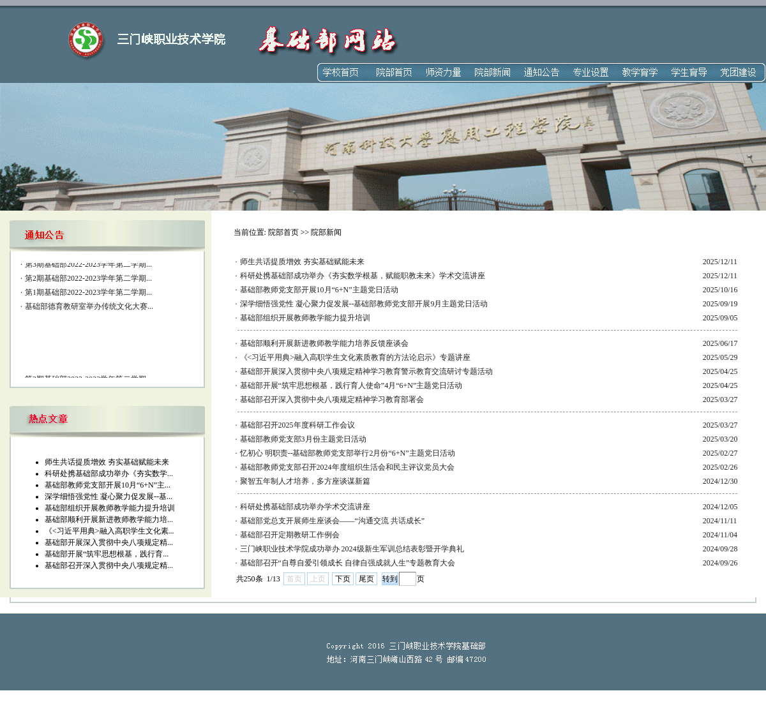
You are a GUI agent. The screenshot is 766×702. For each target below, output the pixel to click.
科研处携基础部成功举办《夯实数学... (109, 473)
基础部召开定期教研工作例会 (290, 534)
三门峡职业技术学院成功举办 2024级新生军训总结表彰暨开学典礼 (352, 548)
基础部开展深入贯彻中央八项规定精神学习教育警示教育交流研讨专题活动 (366, 371)
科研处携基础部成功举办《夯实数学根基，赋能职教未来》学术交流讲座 (362, 275)
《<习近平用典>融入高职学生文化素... (109, 530)
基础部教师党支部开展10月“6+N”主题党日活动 (319, 289)
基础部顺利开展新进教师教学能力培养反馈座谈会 (324, 343)
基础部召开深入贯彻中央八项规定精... (109, 565)
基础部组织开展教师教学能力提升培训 (110, 508)
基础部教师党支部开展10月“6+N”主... (107, 485)
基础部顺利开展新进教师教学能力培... (109, 519)
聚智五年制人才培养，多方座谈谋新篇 (305, 481)
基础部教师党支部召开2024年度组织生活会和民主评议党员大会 (347, 467)
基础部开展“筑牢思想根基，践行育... (107, 553)
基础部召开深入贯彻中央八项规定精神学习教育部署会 (332, 399)
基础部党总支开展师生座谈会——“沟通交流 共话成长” (332, 520)
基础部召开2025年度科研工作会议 (297, 425)
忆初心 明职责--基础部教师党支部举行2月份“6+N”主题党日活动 (347, 453)
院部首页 (283, 232)
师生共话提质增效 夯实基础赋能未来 (107, 462)
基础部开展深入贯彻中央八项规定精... (109, 542)
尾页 (366, 578)
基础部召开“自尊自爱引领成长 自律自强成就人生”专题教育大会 (348, 562)
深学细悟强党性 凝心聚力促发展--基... (108, 496)
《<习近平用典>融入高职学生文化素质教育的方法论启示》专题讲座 (355, 357)
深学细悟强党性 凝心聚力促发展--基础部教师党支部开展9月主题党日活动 (364, 303)
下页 (342, 578)
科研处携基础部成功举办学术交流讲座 (305, 506)
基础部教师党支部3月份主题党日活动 (303, 439)
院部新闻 (326, 232)
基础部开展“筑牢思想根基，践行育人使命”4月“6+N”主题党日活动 (351, 385)
